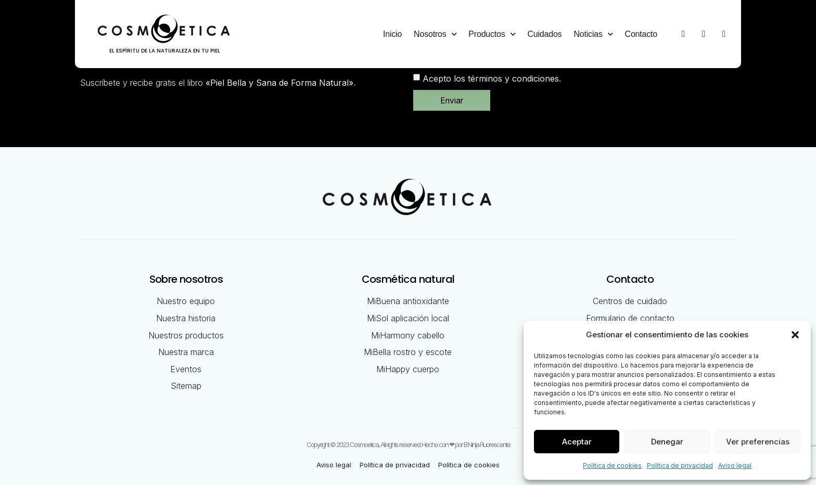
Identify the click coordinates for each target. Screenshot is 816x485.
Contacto (641, 34)
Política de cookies (612, 465)
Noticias (593, 34)
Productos (491, 34)
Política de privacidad (680, 465)
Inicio (392, 34)
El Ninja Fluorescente (487, 445)
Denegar (667, 442)
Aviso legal (734, 465)
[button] (795, 335)
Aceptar (577, 442)
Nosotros (435, 34)
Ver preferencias (757, 442)
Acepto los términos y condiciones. (492, 78)
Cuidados (544, 34)
